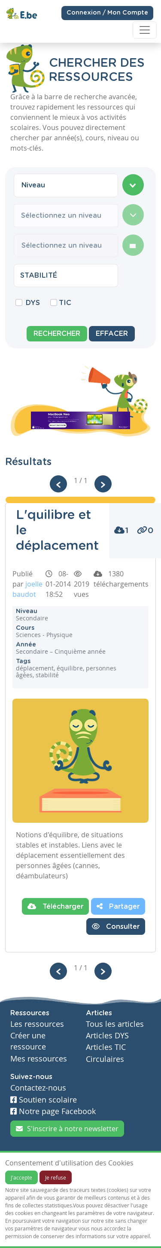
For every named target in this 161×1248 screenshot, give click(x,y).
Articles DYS (107, 1035)
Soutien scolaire (43, 1100)
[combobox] (66, 185)
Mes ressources (38, 1059)
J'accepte (21, 1177)
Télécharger (55, 906)
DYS (33, 302)
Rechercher (56, 333)
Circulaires (105, 1059)
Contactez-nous (38, 1088)
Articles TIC (106, 1047)
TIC (65, 302)
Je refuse (55, 1177)
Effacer (112, 333)
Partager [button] (118, 906)
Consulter (116, 926)
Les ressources (37, 1024)
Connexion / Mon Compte (107, 12)
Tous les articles (115, 1024)
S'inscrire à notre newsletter (67, 1128)
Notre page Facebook (53, 1111)
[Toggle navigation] (145, 30)
